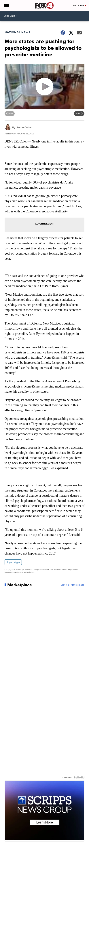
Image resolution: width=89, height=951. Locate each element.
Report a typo (13, 562)
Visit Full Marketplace (72, 585)
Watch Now (79, 5)
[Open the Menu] (6, 5)
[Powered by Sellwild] (79, 777)
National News (18, 32)
